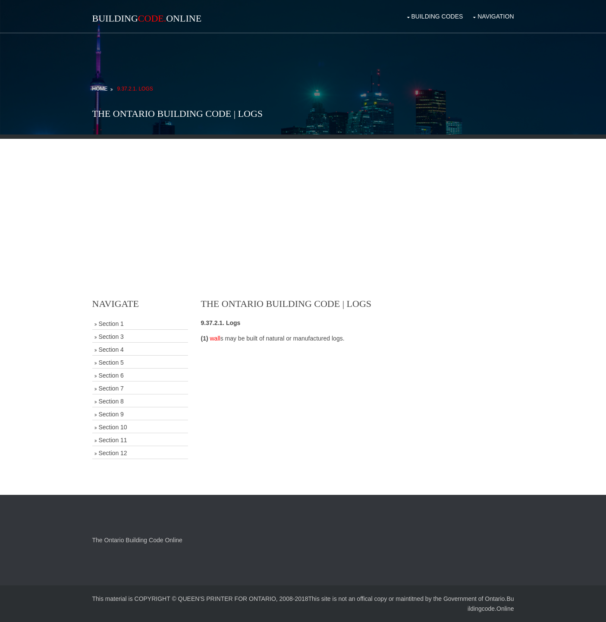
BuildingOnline (147, 18)
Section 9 (111, 414)
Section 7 (111, 388)
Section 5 (111, 362)
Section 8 (111, 401)
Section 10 (113, 427)
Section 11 (113, 440)
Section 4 (111, 349)
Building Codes (437, 16)
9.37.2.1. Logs (135, 89)
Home (100, 89)
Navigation (495, 16)
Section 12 (113, 453)
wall (215, 338)
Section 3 (111, 336)
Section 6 (111, 375)
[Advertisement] (303, 199)
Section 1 (111, 323)
